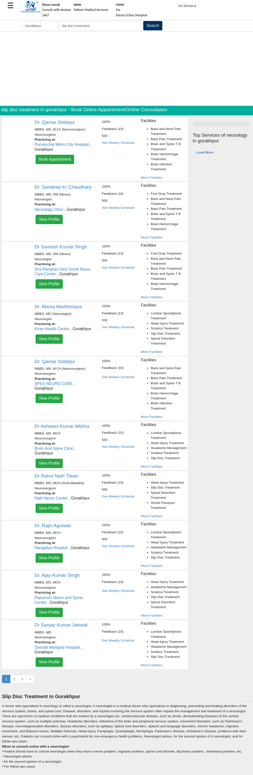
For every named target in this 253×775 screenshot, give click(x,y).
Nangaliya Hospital (51, 548)
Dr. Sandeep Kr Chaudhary (63, 187)
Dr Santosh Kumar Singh (61, 246)
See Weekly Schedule (118, 143)
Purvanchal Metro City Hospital (62, 144)
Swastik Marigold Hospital (57, 647)
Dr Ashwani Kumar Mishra (62, 426)
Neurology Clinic (49, 209)
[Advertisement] (126, 68)
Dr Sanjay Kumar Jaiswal (61, 624)
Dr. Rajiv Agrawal (53, 525)
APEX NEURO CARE (54, 384)
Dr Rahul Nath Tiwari (56, 475)
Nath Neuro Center (51, 498)
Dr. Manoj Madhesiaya (58, 306)
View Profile (49, 219)
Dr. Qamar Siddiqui (55, 122)
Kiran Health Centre (52, 329)
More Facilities (152, 177)
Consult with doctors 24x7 (56, 10)
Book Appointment (55, 159)
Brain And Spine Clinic (54, 448)
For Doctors (188, 6)
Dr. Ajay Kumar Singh (57, 575)
